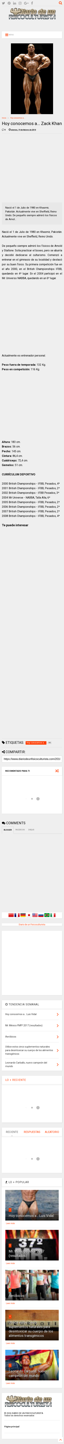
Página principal (11, 1426)
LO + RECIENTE (15, 1080)
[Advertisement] (32, 25)
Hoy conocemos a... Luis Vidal (31, 1216)
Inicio (4, 118)
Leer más (10, 1223)
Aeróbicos (16, 1296)
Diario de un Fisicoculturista (32, 924)
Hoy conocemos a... (17, 118)
